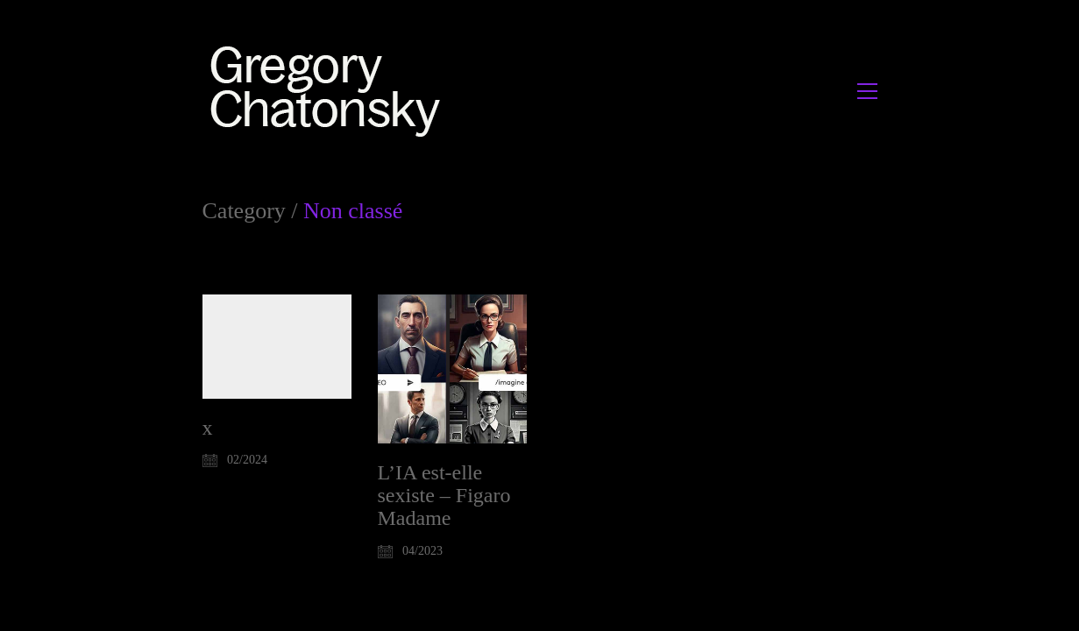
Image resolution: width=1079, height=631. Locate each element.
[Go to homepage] (330, 91)
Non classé (352, 211)
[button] (867, 91)
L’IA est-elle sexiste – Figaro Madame (444, 495)
